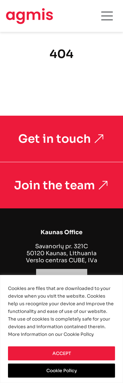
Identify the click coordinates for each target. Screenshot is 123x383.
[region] (61, 329)
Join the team (61, 185)
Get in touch (61, 139)
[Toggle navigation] (107, 16)
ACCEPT (61, 353)
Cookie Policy (61, 370)
